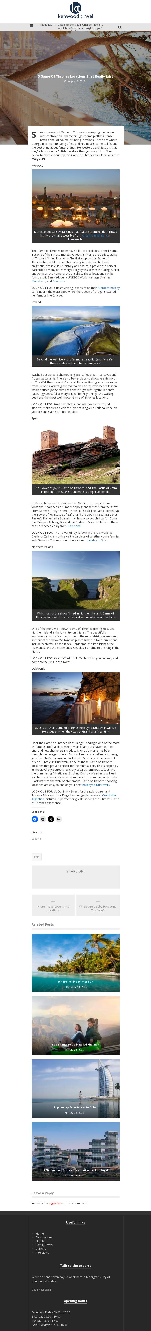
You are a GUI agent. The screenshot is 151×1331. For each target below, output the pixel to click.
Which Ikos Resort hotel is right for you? (80, 28)
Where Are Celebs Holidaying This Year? (97, 908)
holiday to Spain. (98, 540)
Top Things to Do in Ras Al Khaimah (75, 1044)
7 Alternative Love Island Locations (53, 908)
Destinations (44, 1237)
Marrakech (38, 281)
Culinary (41, 1249)
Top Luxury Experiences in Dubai (75, 1107)
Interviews (42, 1252)
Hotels (40, 1241)
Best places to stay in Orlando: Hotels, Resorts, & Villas (89, 24)
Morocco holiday (109, 288)
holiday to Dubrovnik (95, 785)
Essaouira (59, 281)
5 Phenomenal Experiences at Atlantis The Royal (75, 1170)
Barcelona (74, 526)
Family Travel (44, 1245)
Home (40, 1233)
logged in (55, 1203)
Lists (36, 857)
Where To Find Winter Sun (75, 981)
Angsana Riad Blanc (95, 235)
